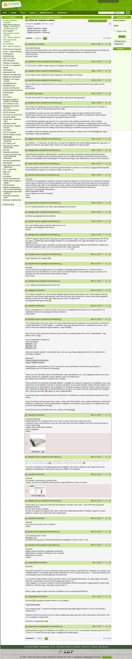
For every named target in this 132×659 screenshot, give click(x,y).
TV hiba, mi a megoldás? (12, 65)
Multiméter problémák (10, 152)
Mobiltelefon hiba (9, 86)
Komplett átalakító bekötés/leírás (37, 360)
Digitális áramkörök (34, 28)
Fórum (22, 13)
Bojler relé (6, 172)
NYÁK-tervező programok (12, 49)
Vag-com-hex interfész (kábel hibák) (11, 146)
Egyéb (45, 28)
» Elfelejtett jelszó (119, 41)
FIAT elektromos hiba (10, 104)
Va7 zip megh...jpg (37, 495)
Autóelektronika (8, 56)
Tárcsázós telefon (9, 117)
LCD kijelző (7, 130)
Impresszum (86, 647)
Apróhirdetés (62, 13)
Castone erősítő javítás (11, 88)
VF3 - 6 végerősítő (9, 169)
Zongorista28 (32, 562)
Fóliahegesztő (8, 54)
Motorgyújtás (7, 163)
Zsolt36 (30, 93)
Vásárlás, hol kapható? (11, 63)
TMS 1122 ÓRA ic (9, 58)
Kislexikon (115, 1)
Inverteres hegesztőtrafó (11, 161)
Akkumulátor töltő (9, 72)
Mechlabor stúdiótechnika (12, 200)
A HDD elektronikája (32, 605)
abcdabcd (31, 71)
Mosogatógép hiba (9, 83)
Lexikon (32, 13)
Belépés (122, 36)
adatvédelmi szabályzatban (83, 657)
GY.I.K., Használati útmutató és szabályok (65, 647)
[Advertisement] (123, 90)
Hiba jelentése (103, 647)
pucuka (30, 532)
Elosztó (94, 647)
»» (46, 638)
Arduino (5, 95)
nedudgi (31, 150)
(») (61, 61)
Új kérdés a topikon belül (97, 21)
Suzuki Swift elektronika (11, 179)
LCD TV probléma (9, 132)
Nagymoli (31, 139)
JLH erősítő (7, 97)
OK (128, 12)
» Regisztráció (118, 44)
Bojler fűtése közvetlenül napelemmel (11, 166)
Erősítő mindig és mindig (12, 135)
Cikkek (13, 13)
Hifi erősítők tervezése (11, 110)
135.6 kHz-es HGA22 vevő (12, 115)
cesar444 (37, 24)
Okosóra (6, 174)
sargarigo (31, 290)
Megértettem (107, 657)
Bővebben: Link (30, 344)
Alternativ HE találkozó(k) (12, 75)
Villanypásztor (8, 70)
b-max (30, 203)
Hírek (5, 13)
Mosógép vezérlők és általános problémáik (10, 100)
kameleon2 (32, 61)
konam (30, 163)
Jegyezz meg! (121, 30)
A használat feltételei (31, 647)
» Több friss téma (8, 204)
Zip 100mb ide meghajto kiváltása (40, 20)
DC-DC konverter (9, 112)
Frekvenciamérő (9, 185)
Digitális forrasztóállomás (12, 77)
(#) (26, 44)
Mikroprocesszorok (34, 30)
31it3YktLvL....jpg (38, 452)
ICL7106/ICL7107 (9, 143)
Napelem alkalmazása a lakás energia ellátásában (12, 188)
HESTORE (108, 1)
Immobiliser (7, 176)
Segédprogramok (46, 13)
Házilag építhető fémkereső (13, 90)
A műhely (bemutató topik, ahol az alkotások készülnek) (12, 156)
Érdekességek (8, 93)
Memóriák (46, 32)
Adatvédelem (44, 647)
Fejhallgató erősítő (9, 123)
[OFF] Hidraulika (9, 61)
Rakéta (5, 68)
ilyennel (39, 216)
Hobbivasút (102, 1)
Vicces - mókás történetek (12, 52)
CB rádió (6, 150)
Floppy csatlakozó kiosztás (34, 362)
